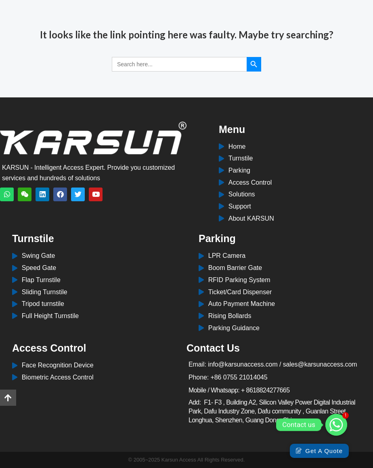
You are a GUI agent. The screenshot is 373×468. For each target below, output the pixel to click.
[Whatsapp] (336, 425)
